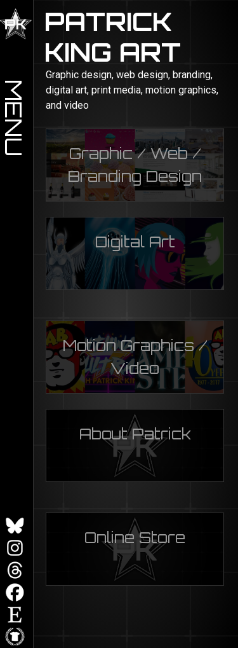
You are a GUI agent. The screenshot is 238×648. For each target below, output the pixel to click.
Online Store (134, 537)
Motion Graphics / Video (135, 357)
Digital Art (135, 241)
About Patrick (135, 433)
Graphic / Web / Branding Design (135, 165)
